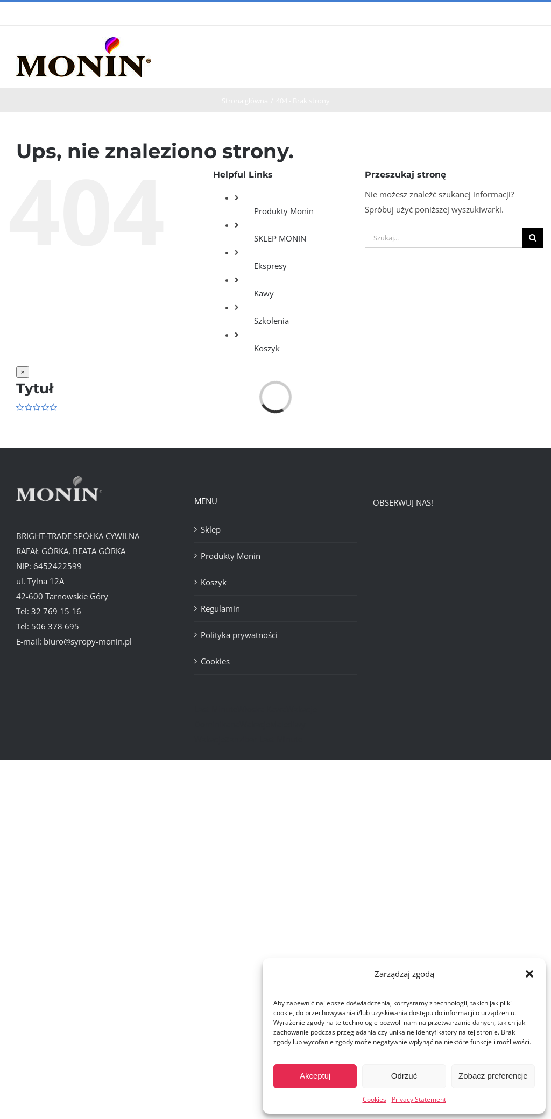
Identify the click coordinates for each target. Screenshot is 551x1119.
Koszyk (267, 348)
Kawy (264, 293)
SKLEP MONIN (280, 238)
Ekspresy (270, 265)
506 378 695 (55, 626)
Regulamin (220, 608)
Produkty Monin (284, 211)
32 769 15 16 (56, 611)
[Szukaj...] (443, 238)
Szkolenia (271, 320)
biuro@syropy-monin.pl (88, 641)
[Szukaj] (532, 238)
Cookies (374, 1099)
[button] (529, 973)
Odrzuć (404, 1075)
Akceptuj (315, 1075)
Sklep (211, 529)
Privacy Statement (419, 1099)
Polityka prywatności (239, 634)
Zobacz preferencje (492, 1075)
